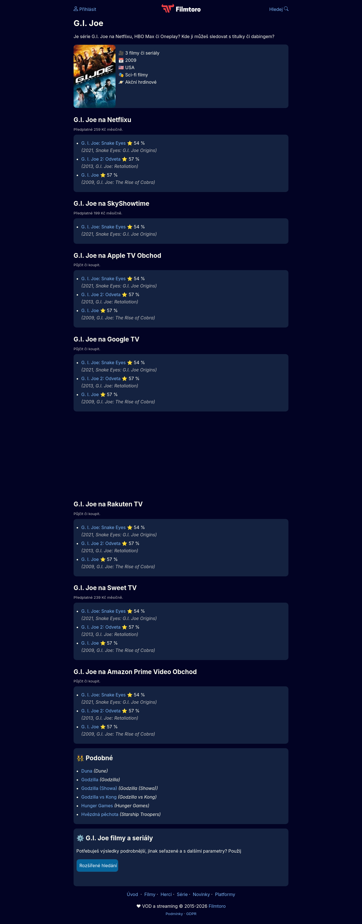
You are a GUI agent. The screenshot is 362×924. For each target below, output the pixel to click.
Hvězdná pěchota (100, 814)
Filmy (150, 894)
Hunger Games (97, 805)
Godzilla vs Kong (99, 797)
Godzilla (89, 779)
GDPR (191, 913)
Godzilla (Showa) (99, 788)
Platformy (225, 894)
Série (182, 894)
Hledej (278, 9)
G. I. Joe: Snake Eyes (103, 143)
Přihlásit (85, 9)
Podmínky (174, 913)
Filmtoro (217, 906)
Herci (166, 894)
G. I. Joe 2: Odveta (101, 159)
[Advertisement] (181, 455)
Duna (86, 771)
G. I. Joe (90, 175)
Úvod (133, 894)
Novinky (201, 894)
